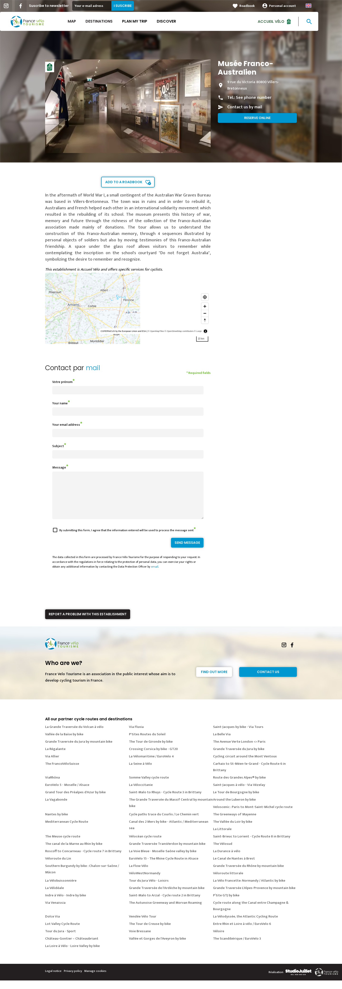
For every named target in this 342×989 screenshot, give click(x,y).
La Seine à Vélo (140, 772)
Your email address (66, 424)
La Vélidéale (54, 896)
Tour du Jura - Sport (60, 940)
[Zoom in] (204, 306)
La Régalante (55, 757)
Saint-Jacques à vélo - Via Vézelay (239, 793)
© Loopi (198, 331)
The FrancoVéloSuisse (62, 772)
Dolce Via (52, 925)
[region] (128, 308)
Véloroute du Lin (58, 867)
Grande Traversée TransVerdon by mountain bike (167, 852)
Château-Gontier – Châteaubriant (71, 947)
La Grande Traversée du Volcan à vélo (74, 735)
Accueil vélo (283, 21)
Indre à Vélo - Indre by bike (65, 904)
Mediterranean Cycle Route (66, 830)
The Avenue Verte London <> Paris (239, 750)
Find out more (214, 680)
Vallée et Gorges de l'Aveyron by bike (157, 947)
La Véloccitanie (141, 793)
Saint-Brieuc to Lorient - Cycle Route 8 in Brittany (251, 845)
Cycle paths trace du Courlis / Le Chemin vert (164, 823)
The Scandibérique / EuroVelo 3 (237, 947)
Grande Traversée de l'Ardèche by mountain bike (166, 896)
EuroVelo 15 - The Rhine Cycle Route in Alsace (163, 867)
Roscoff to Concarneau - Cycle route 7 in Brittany (83, 860)
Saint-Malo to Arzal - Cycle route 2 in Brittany (164, 904)
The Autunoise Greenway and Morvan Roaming (165, 911)
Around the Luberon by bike (234, 808)
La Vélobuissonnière (60, 889)
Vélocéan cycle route (145, 845)
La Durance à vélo (226, 860)
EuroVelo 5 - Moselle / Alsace (67, 793)
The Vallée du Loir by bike (232, 830)
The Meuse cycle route (62, 845)
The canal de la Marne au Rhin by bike (73, 852)
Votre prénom (62, 382)
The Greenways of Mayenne (234, 823)
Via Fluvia (136, 735)
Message (59, 467)
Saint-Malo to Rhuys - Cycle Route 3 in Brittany (165, 801)
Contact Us (268, 680)
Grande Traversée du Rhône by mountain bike (248, 874)
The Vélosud (222, 852)
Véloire (218, 940)
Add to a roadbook (123, 182)
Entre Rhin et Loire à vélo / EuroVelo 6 (242, 932)
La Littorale (222, 838)
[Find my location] (204, 297)
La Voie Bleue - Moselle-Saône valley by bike (162, 860)
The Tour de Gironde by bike (151, 750)
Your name (60, 403)
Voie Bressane (140, 940)
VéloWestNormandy (144, 882)
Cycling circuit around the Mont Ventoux (245, 765)
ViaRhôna (52, 786)
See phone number (253, 97)
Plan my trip (146, 21)
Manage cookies (95, 979)
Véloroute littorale (228, 882)
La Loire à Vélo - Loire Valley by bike (72, 954)
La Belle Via (222, 743)
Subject (58, 446)
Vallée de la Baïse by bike (64, 743)
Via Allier (52, 765)
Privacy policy (73, 979)
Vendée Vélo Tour (142, 925)
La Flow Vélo (138, 874)
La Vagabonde (56, 808)
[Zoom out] (204, 313)
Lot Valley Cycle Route (62, 932)
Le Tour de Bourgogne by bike (236, 801)
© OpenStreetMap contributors (179, 331)
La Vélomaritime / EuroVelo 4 (151, 765)
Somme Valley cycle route (149, 786)
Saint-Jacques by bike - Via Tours (238, 735)
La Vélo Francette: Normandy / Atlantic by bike (249, 889)
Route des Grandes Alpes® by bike (239, 786)
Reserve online (257, 117)
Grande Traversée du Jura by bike (238, 757)
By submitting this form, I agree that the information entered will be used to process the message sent (126, 538)
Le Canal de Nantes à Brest (234, 867)
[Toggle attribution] (205, 331)
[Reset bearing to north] (204, 320)
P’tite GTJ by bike (226, 904)
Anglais (320, 5)
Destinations (110, 21)
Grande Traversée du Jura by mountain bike (78, 750)
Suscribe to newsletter (61, 5)
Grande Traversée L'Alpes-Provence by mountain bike (254, 896)
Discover (178, 21)
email (154, 575)
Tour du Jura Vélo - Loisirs (149, 889)
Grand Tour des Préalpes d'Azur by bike (75, 801)
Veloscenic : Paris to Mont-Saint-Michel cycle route (253, 815)
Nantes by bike (56, 823)
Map (84, 21)
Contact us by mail (244, 107)
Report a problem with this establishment (88, 622)
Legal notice (53, 979)
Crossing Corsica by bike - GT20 (153, 757)
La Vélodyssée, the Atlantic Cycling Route (245, 925)
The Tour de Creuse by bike (150, 932)
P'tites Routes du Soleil (147, 743)
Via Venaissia (55, 911)
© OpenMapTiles (156, 331)
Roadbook (259, 6)
